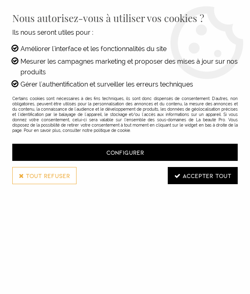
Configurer (125, 152)
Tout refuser (44, 175)
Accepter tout (202, 175)
